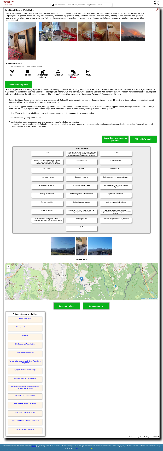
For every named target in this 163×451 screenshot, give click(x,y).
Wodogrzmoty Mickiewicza (25, 327)
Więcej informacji (143, 139)
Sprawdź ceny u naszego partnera (115, 139)
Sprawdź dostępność (18, 85)
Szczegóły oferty (67, 306)
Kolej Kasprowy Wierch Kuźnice (25, 344)
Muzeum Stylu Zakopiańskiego (25, 395)
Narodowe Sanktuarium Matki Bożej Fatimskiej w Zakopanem (25, 362)
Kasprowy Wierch (25, 318)
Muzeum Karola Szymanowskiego (25, 378)
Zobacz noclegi (96, 306)
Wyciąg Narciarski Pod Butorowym (25, 369)
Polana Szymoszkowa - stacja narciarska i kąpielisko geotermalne (25, 387)
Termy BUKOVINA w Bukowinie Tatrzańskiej (25, 421)
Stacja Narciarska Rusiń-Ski (25, 429)
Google (33, 446)
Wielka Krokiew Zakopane (25, 352)
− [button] (8, 270)
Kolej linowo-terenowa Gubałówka (25, 404)
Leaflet (143, 298)
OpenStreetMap (152, 298)
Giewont (25, 335)
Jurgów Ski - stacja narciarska (25, 412)
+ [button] (8, 267)
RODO (77, 448)
